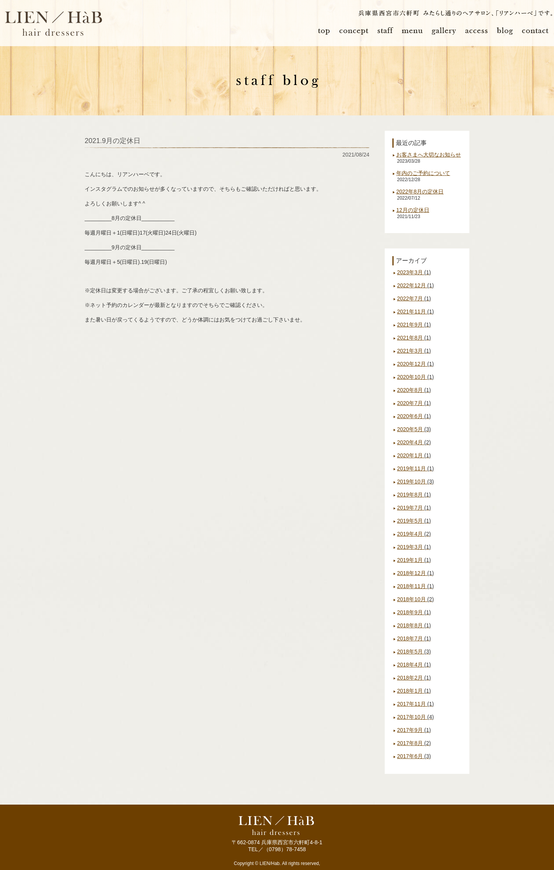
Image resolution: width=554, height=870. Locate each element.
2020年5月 (414, 429)
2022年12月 (415, 285)
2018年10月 (415, 599)
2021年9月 (414, 325)
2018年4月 (414, 665)
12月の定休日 (412, 210)
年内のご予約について (423, 173)
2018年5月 (414, 651)
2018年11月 (415, 586)
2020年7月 (414, 403)
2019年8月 (414, 495)
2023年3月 (414, 272)
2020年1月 (414, 455)
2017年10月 (415, 717)
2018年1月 (414, 691)
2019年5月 (414, 521)
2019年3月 (414, 547)
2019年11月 (415, 468)
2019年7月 (414, 508)
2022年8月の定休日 (420, 191)
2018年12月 (415, 573)
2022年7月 (414, 298)
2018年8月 (414, 625)
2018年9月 (414, 612)
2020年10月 (415, 377)
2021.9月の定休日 (112, 141)
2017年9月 (414, 730)
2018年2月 (414, 678)
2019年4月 (414, 534)
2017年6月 (414, 756)
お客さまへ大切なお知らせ (428, 155)
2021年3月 (414, 351)
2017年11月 (415, 704)
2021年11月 (415, 311)
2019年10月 (415, 481)
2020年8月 (414, 390)
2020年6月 (414, 416)
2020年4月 (414, 442)
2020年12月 (415, 364)
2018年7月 (414, 638)
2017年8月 (414, 743)
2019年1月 (414, 560)
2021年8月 (414, 338)
